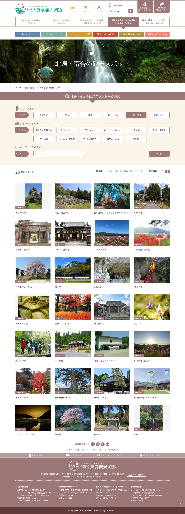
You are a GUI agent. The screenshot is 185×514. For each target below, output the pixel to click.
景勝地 (136, 138)
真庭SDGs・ (145, 6)
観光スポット (28, 34)
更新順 (118, 171)
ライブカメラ (73, 455)
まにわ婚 (136, 130)
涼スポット (90, 130)
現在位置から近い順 (133, 171)
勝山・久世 (113, 115)
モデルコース (85, 9)
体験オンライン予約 (157, 34)
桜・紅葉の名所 (90, 138)
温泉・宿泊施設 (105, 34)
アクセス (98, 9)
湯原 (90, 115)
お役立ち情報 (35, 455)
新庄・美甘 (159, 115)
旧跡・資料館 (159, 130)
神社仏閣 (44, 138)
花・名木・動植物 (67, 138)
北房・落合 (29, 87)
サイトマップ (97, 450)
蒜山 (67, 115)
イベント (72, 9)
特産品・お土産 (131, 34)
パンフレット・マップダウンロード (111, 455)
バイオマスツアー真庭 (150, 455)
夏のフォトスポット (113, 130)
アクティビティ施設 (79, 34)
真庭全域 (44, 115)
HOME (18, 87)
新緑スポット (67, 130)
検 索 (159, 153)
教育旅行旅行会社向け (162, 6)
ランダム (109, 171)
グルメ (53, 34)
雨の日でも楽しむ (43, 130)
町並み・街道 (113, 138)
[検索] (118, 11)
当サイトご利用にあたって (77, 450)
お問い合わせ (113, 450)
